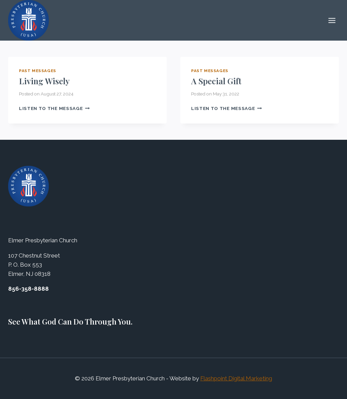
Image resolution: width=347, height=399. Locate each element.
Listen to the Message (54, 108)
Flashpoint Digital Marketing (236, 378)
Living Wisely (44, 80)
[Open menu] (332, 20)
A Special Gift (216, 80)
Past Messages (37, 70)
